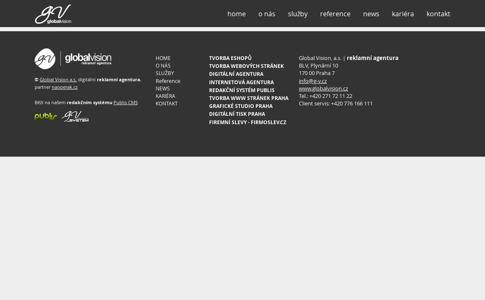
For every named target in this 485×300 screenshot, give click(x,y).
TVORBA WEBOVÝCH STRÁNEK (246, 66)
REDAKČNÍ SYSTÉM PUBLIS (242, 90)
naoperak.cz (65, 87)
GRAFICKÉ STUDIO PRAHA (241, 106)
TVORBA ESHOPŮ (230, 58)
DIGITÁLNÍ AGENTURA (236, 74)
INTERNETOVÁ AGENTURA (241, 82)
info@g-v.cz (313, 81)
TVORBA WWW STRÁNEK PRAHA (248, 98)
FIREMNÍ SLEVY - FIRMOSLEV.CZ (247, 122)
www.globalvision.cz (323, 88)
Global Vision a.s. (58, 79)
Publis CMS (126, 102)
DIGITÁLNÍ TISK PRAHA (237, 114)
